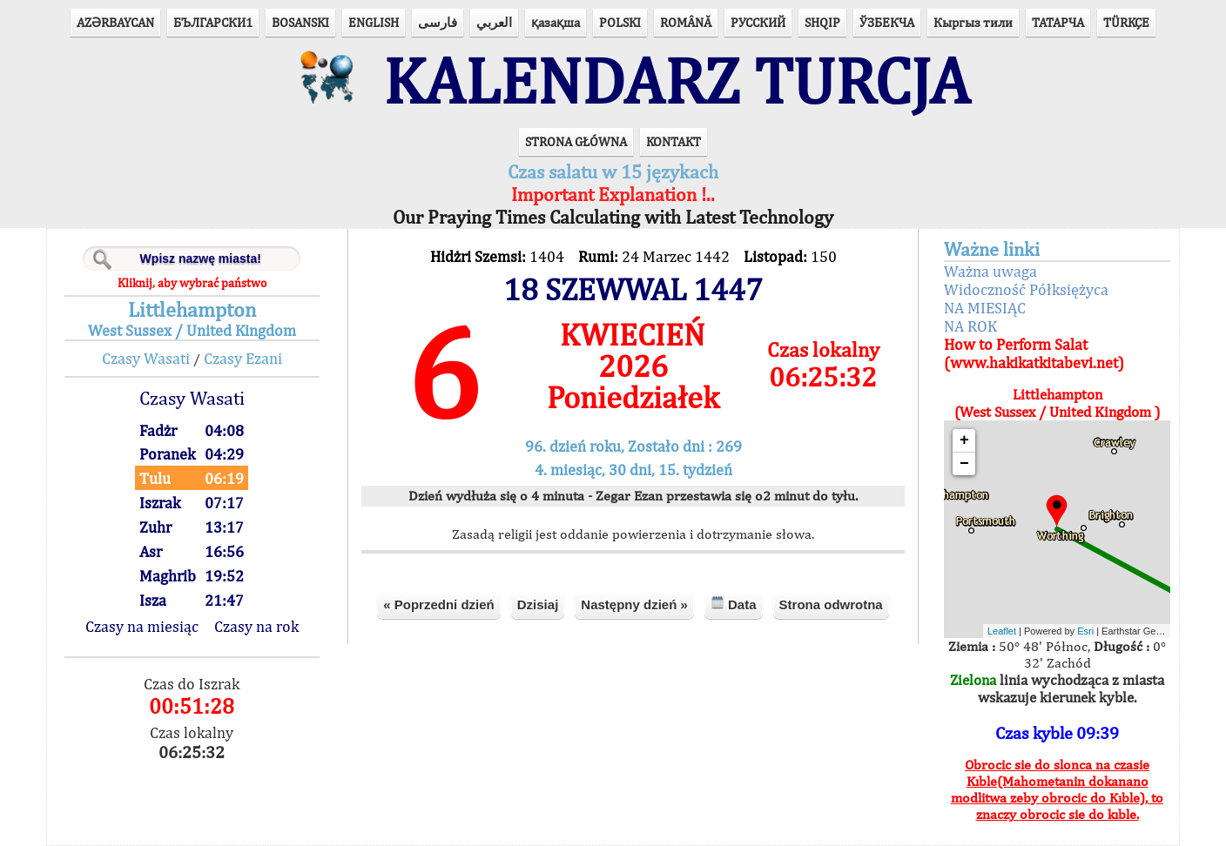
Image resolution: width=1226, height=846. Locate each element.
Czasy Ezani (243, 358)
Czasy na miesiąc (142, 626)
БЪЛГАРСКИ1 (213, 22)
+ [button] (964, 440)
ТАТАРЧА (1058, 22)
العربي (494, 22)
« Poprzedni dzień (439, 604)
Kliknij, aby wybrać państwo (192, 283)
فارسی (437, 22)
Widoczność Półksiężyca (1026, 289)
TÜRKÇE (1126, 22)
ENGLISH (373, 22)
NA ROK (970, 326)
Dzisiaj (538, 604)
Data (734, 603)
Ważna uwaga (990, 271)
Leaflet (1001, 631)
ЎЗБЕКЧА (886, 22)
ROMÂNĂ (685, 22)
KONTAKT (673, 141)
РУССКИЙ (758, 22)
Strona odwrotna (831, 604)
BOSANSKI (300, 22)
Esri (1085, 631)
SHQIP (822, 22)
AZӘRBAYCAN (115, 22)
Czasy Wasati (146, 358)
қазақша (555, 22)
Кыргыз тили (973, 22)
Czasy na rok (256, 626)
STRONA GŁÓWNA (576, 141)
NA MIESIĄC (985, 308)
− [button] (964, 463)
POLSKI (620, 22)
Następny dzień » (634, 604)
